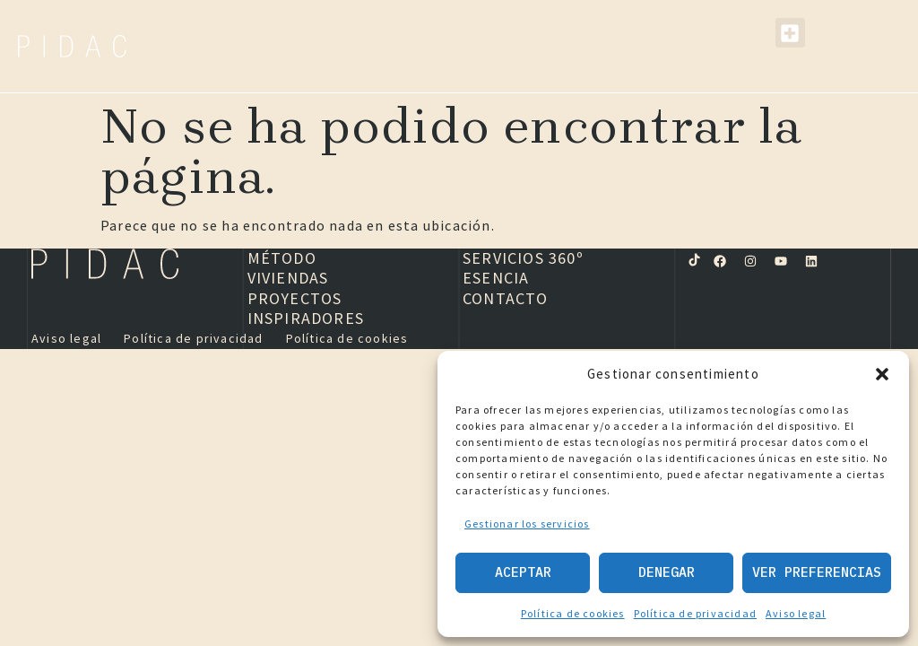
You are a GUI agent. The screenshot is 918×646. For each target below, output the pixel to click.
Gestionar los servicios (527, 523)
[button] (882, 374)
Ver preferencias (816, 572)
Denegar (666, 572)
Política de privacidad (695, 613)
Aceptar (523, 572)
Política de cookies (573, 613)
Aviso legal (796, 613)
